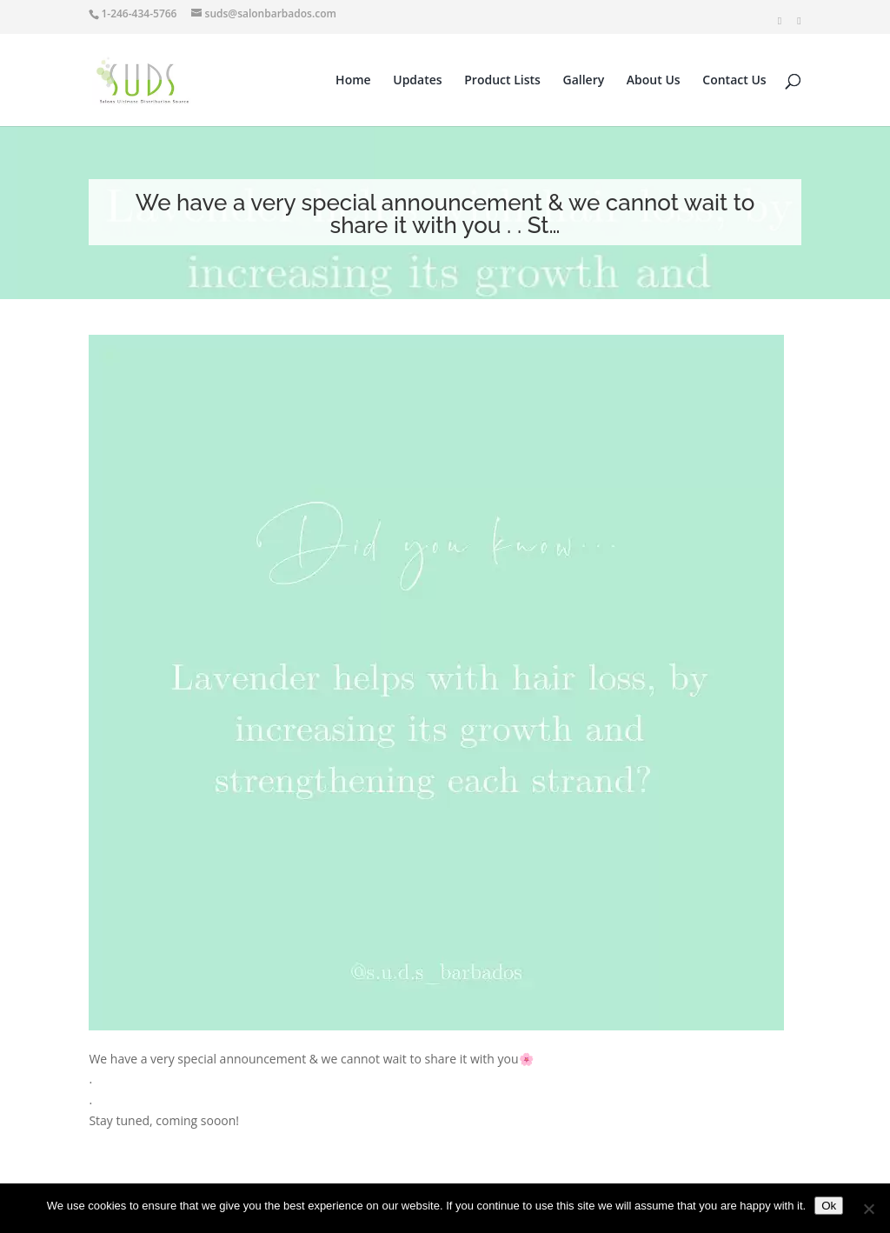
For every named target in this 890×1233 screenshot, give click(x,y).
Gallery (584, 81)
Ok (828, 1205)
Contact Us (734, 81)
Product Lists (502, 81)
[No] (868, 1208)
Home (353, 81)
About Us (654, 81)
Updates (417, 81)
